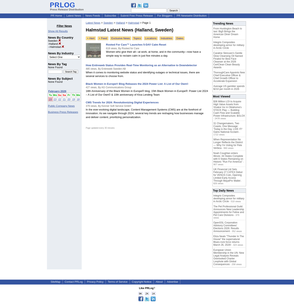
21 (64, 99)
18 (78, 99)
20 (68, 99)
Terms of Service (118, 281)
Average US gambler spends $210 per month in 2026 (229, 87)
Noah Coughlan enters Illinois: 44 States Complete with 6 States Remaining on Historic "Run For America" (228, 157)
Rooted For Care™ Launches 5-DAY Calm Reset (136, 44)
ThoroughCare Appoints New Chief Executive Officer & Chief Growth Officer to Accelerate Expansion (229, 77)
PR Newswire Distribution (192, 15)
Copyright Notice (141, 281)
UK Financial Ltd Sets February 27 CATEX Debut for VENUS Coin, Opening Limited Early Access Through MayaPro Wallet (228, 175)
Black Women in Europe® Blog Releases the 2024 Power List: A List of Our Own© (137, 83)
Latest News (73, 15)
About (159, 281)
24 (50, 99)
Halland (55, 43)
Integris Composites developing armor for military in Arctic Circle (228, 45)
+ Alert (91, 38)
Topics (137, 38)
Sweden (54, 40)
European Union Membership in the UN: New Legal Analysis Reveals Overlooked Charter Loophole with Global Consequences (228, 257)
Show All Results (58, 31)
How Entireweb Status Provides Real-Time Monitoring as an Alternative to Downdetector (141, 65)
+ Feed (103, 38)
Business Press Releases (63, 112)
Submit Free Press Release (136, 15)
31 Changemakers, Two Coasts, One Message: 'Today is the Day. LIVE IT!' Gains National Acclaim (227, 127)
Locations (151, 38)
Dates (179, 38)
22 (59, 99)
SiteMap (55, 281)
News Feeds (92, 15)
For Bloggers (164, 15)
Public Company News (61, 105)
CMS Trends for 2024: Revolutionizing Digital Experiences (122, 102)
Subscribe (110, 15)
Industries (166, 38)
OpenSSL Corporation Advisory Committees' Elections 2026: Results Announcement (226, 227)
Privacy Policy (95, 281)
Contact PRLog (74, 281)
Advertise (172, 281)
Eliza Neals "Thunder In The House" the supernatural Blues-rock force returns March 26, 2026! (228, 240)
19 (73, 99)
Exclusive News (120, 38)
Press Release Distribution (67, 8)
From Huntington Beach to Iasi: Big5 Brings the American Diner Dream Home (227, 33)
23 (54, 99)
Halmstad (57, 46)
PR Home (56, 15)
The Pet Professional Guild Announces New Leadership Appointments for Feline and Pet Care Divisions (228, 210)
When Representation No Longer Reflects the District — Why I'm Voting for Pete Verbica (228, 144)
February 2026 (57, 91)
